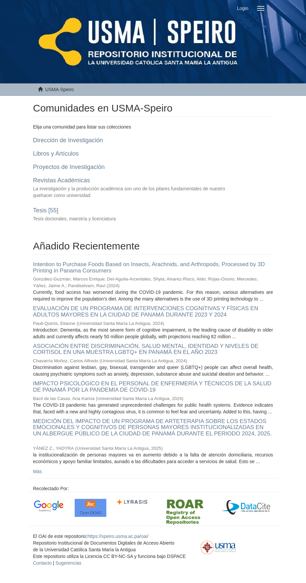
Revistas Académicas (61, 180)
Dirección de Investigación (68, 140)
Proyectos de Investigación (69, 167)
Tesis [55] (45, 210)
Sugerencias (68, 563)
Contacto (42, 563)
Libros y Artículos (56, 153)
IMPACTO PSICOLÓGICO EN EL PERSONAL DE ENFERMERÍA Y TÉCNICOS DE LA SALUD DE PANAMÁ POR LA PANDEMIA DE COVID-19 (152, 386)
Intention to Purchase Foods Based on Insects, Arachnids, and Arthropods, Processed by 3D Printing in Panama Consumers (149, 267)
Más (37, 471)
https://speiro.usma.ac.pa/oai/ (117, 536)
